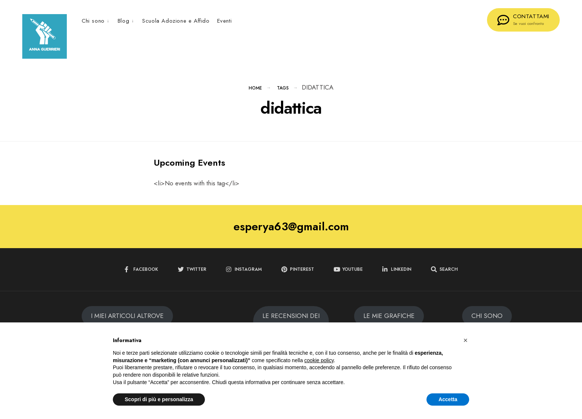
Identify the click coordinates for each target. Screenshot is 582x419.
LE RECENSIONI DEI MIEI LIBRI (291, 321)
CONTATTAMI (523, 19)
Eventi (224, 21)
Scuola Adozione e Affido (175, 21)
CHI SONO (487, 316)
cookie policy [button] (319, 360)
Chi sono (93, 21)
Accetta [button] (447, 399)
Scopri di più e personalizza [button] (159, 399)
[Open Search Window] (444, 270)
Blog (123, 21)
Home (255, 88)
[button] (465, 340)
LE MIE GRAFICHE (389, 316)
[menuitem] (98, 21)
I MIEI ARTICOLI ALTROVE (127, 316)
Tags (283, 88)
